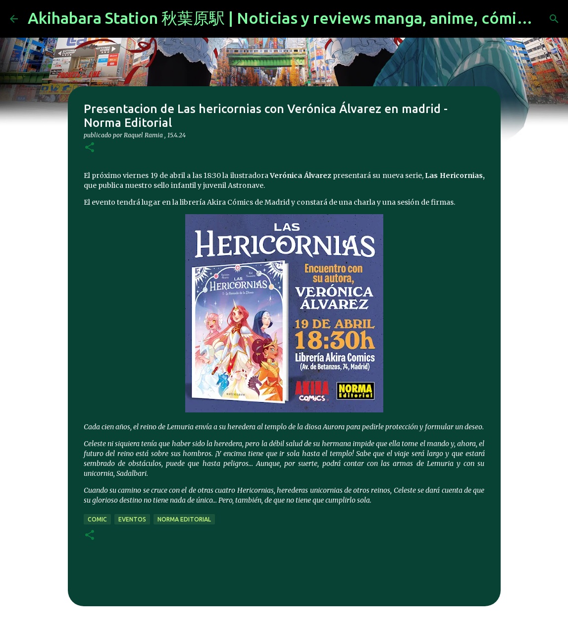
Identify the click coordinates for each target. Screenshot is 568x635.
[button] (90, 148)
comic (97, 519)
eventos (132, 519)
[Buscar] (554, 19)
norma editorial (184, 519)
